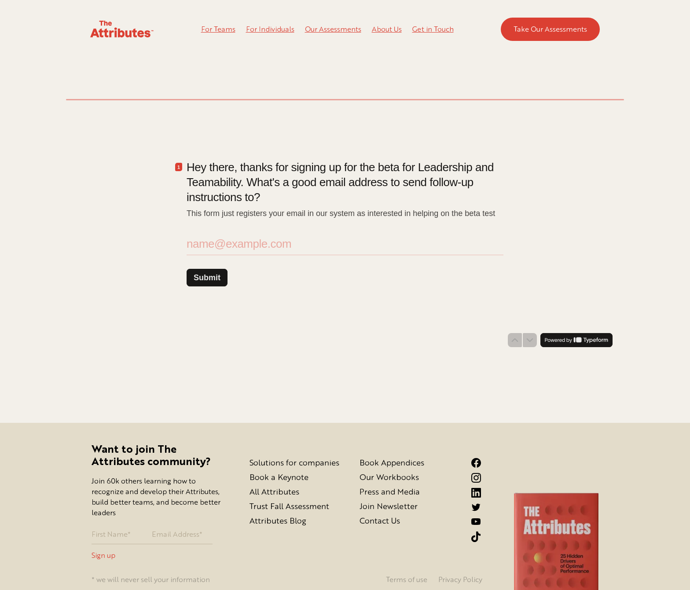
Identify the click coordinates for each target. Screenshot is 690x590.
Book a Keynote (279, 477)
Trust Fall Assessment (289, 506)
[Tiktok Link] (484, 536)
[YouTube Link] (484, 521)
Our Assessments (333, 29)
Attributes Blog (278, 520)
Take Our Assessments (550, 29)
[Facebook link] (484, 463)
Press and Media (390, 491)
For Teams (218, 29)
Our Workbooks (389, 477)
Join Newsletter (389, 506)
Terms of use (406, 579)
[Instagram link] (484, 478)
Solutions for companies (294, 462)
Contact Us (380, 520)
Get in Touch (433, 29)
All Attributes (274, 491)
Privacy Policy (460, 579)
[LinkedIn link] (484, 493)
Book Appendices (392, 462)
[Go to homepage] (122, 29)
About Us (387, 29)
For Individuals (270, 29)
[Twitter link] (484, 507)
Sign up (103, 555)
